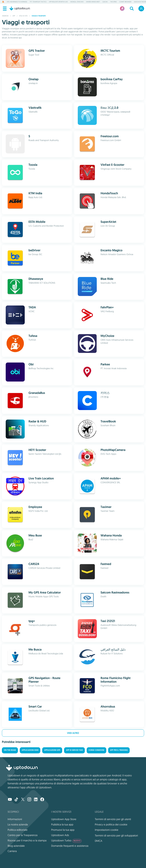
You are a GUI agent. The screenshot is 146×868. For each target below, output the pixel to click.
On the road (10, 750)
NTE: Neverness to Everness (17, 2)
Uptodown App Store (63, 819)
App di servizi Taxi (74, 750)
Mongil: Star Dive (76, 2)
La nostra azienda (18, 824)
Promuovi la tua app (62, 830)
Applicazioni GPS (52, 750)
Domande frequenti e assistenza (69, 845)
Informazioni (15, 819)
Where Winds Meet (93, 2)
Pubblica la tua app (62, 824)
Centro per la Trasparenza (22, 835)
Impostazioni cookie (106, 830)
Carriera (12, 851)
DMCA (98, 841)
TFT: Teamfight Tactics (38, 2)
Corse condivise (96, 750)
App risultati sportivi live (58, 2)
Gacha (105, 2)
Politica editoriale (17, 830)
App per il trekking (119, 750)
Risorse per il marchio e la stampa (27, 840)
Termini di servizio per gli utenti (113, 819)
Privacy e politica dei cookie (111, 824)
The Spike (113, 2)
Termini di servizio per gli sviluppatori (116, 835)
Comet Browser (125, 2)
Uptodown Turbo (66, 840)
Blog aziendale (16, 845)
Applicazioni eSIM (30, 750)
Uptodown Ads (60, 835)
